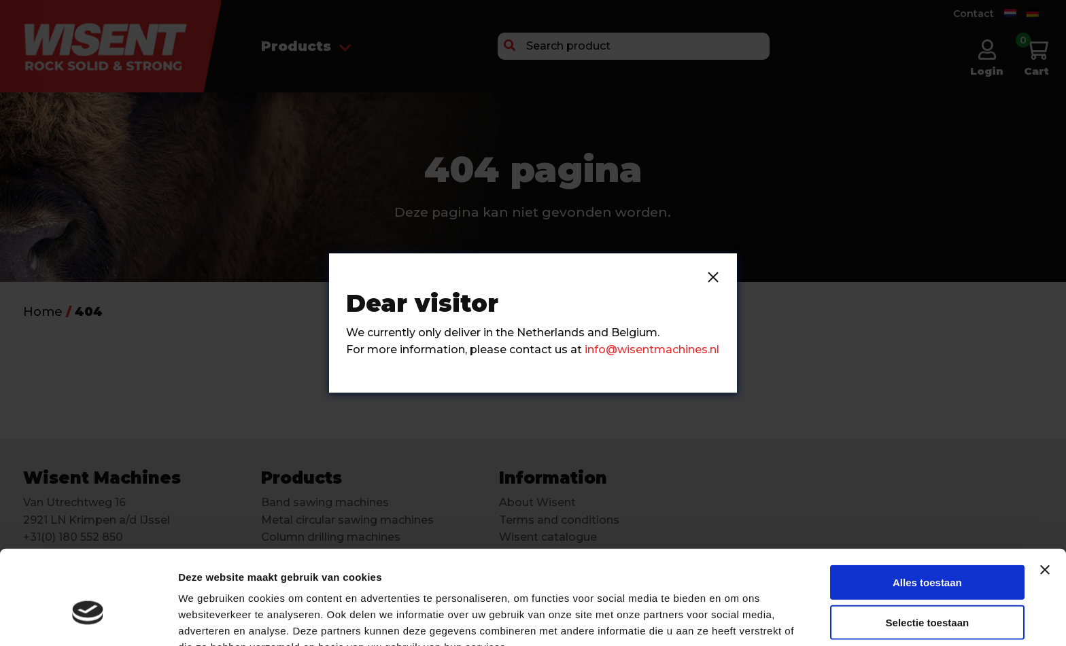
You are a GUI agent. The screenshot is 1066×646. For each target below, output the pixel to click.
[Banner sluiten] (1045, 498)
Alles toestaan (927, 510)
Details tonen (734, 619)
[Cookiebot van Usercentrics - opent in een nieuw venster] (88, 619)
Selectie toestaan (927, 550)
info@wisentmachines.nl (652, 349)
